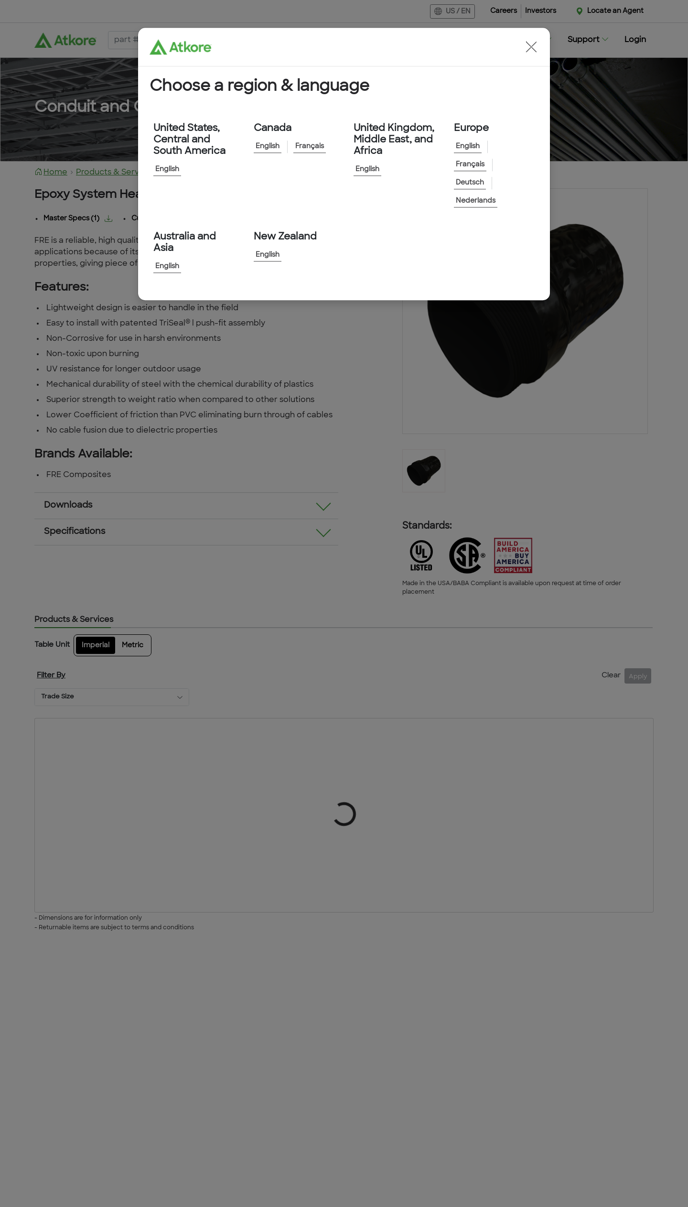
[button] (531, 47)
